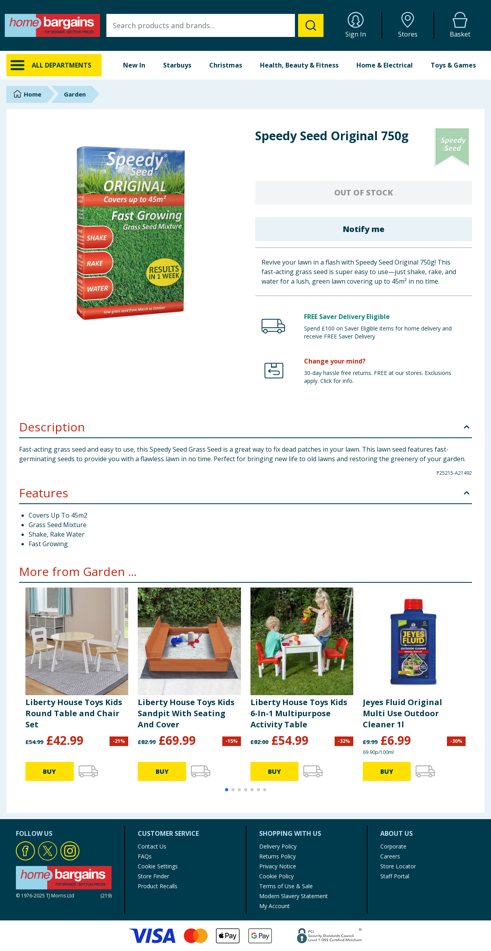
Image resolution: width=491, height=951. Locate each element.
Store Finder (153, 876)
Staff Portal (394, 876)
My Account (274, 906)
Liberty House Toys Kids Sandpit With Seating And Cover (186, 713)
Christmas (225, 65)
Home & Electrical (384, 65)
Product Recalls (157, 886)
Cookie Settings (158, 866)
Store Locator (398, 866)
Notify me (363, 229)
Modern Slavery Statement (293, 896)
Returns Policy (277, 856)
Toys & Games (453, 65)
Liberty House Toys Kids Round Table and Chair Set (73, 713)
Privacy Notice (277, 866)
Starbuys (177, 65)
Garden (75, 94)
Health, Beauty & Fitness (299, 65)
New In (134, 65)
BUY (49, 771)
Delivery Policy (278, 846)
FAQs (145, 856)
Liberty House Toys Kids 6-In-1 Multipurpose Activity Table (298, 713)
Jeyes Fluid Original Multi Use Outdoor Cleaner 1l (402, 713)
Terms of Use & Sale (286, 886)
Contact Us (152, 846)
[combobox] (214, 25)
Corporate (393, 846)
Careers (390, 856)
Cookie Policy (276, 876)
